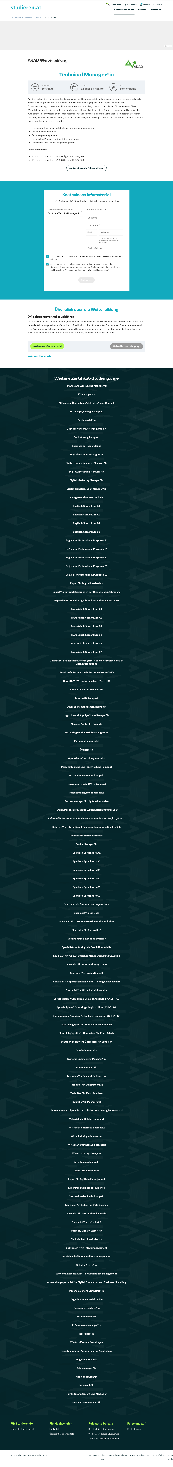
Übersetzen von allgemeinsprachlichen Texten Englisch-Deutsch (86, 1110)
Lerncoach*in (86, 1385)
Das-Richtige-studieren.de (101, 1429)
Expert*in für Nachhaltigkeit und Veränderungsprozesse (86, 600)
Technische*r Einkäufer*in (86, 1239)
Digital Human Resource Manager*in (86, 463)
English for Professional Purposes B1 (86, 549)
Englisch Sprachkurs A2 (86, 514)
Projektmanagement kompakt (86, 792)
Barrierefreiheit (158, 1455)
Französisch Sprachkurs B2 (86, 634)
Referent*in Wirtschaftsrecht (86, 835)
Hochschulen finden (124, 9)
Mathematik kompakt (86, 741)
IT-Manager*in (86, 394)
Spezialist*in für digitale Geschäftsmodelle (86, 947)
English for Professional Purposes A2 (86, 540)
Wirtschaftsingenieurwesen (86, 1136)
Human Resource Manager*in (86, 689)
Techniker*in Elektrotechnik (86, 1084)
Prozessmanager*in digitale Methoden (86, 801)
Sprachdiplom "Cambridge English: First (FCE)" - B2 (86, 1007)
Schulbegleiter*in (86, 1265)
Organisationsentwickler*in (86, 1299)
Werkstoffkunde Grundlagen (86, 1342)
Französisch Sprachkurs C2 (86, 652)
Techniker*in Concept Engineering (86, 1076)
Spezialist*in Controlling (86, 930)
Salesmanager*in (86, 1368)
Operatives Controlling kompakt (86, 758)
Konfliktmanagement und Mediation (86, 1393)
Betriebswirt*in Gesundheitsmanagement (86, 1256)
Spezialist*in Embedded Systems (86, 938)
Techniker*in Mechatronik (86, 1101)
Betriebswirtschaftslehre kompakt (86, 428)
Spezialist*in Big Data (86, 912)
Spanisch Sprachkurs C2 (86, 895)
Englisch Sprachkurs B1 (86, 523)
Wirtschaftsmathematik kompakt (86, 1144)
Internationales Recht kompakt (86, 1196)
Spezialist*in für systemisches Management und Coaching (86, 955)
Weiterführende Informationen (86, 168)
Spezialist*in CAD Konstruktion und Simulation (86, 921)
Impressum (93, 1455)
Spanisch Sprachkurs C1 (86, 887)
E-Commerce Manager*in (86, 1325)
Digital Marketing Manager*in (86, 480)
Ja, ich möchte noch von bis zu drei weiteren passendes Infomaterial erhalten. (87, 257)
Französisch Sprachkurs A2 (86, 617)
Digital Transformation (86, 1170)
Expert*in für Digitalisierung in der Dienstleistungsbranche (87, 591)
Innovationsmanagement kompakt (86, 706)
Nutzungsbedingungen (90, 264)
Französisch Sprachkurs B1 (86, 626)
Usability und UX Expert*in (86, 1230)
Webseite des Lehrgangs (127, 346)
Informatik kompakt (86, 698)
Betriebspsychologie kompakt (87, 411)
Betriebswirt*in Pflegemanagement (86, 1247)
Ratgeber (156, 9)
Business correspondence (86, 445)
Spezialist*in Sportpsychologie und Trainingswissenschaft (86, 981)
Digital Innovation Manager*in (86, 471)
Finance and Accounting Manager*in (86, 385)
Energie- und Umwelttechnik (86, 497)
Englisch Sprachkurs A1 (86, 506)
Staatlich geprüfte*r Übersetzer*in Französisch (86, 1033)
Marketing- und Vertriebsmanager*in (86, 732)
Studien (142, 9)
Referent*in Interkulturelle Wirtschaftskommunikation (86, 809)
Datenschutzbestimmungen (63, 267)
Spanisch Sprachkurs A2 (87, 861)
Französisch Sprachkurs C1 (86, 643)
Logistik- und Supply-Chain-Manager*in (86, 715)
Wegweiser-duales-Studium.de (103, 1433)
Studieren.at (16, 18)
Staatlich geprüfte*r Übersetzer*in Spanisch (86, 1041)
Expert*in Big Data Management (86, 1179)
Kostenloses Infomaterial (47, 346)
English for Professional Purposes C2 (86, 574)
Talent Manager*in (86, 1067)
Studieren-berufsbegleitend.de (103, 1438)
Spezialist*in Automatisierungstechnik (86, 904)
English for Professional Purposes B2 (86, 557)
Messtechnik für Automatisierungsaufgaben (86, 1351)
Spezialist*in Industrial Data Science (86, 1205)
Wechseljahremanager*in (86, 1402)
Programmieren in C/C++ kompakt (86, 784)
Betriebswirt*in (86, 420)
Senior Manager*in (86, 844)
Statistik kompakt (86, 1050)
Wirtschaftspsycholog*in (86, 1153)
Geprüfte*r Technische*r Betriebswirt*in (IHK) (86, 672)
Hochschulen (96, 256)
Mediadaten (55, 1429)
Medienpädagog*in (86, 1376)
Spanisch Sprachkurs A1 (87, 852)
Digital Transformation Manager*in (86, 488)
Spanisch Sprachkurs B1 (86, 870)
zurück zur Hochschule (39, 355)
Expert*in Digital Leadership (86, 583)
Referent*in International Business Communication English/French (86, 818)
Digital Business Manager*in (86, 454)
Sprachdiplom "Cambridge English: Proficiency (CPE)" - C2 (86, 1016)
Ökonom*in (86, 749)
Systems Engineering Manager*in (86, 1058)
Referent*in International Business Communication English (86, 827)
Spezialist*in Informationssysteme (86, 964)
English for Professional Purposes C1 (86, 566)
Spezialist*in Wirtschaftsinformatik (86, 990)
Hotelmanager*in (86, 1316)
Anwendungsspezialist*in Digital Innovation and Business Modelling (86, 1282)
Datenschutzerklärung (117, 1455)
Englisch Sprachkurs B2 (86, 531)
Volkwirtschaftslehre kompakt (86, 1119)
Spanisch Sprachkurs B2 (86, 878)
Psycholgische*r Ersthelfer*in (86, 1290)
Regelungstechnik (86, 1359)
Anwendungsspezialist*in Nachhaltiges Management (86, 1273)
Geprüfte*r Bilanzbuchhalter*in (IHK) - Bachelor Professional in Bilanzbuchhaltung (86, 662)
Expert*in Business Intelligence (86, 1187)
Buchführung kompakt (86, 437)
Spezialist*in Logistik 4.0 (86, 1222)
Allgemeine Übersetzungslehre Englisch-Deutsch (86, 403)
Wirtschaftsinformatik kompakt (86, 1127)
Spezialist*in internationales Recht (86, 1213)
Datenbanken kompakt (86, 1162)
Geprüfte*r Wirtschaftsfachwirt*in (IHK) (86, 681)
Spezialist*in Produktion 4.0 (86, 973)
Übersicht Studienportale (23, 1429)
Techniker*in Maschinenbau (86, 1093)
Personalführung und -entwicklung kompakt (86, 766)
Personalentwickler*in (86, 1308)
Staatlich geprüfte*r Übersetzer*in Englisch (86, 1024)
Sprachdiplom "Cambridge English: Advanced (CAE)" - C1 (86, 998)
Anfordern (86, 280)
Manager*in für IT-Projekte (86, 724)
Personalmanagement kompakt (86, 775)
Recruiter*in (86, 1333)
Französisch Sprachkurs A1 (86, 609)
